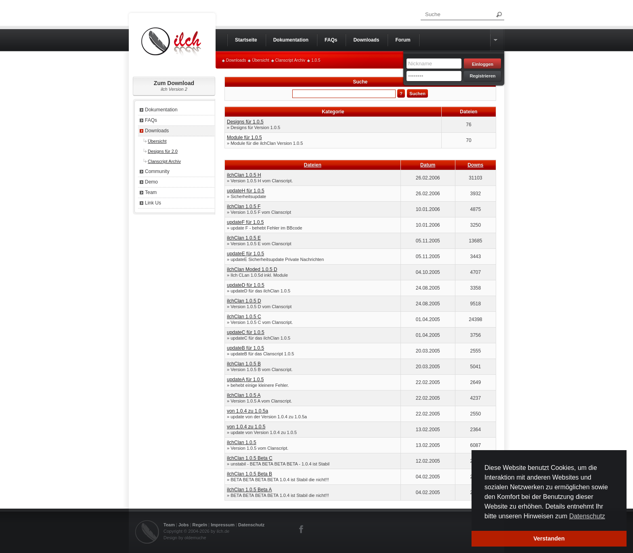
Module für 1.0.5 (244, 137)
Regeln (200, 524)
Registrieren (482, 75)
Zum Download (174, 86)
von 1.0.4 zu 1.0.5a (247, 411)
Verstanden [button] (549, 538)
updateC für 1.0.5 (245, 332)
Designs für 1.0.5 (245, 122)
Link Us (153, 203)
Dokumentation (161, 110)
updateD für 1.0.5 (245, 285)
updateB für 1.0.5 (245, 348)
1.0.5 (315, 60)
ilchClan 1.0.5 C (244, 316)
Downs (475, 165)
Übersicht (260, 60)
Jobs (183, 524)
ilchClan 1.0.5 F (243, 206)
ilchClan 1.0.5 (241, 442)
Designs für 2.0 (163, 151)
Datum (427, 165)
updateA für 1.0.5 (245, 379)
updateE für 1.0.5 (245, 254)
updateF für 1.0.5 (245, 222)
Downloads (236, 60)
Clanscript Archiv (290, 60)
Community (157, 171)
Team (151, 192)
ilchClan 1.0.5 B (244, 364)
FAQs (151, 120)
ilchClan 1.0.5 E (244, 238)
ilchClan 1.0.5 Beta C (249, 458)
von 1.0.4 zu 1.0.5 (246, 427)
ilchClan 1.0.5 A (243, 395)
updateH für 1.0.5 (245, 191)
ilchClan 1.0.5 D (244, 301)
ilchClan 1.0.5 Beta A (249, 489)
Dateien (312, 165)
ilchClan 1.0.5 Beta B (249, 474)
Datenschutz (251, 524)
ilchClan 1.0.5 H (244, 175)
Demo (151, 182)
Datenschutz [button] (587, 516)
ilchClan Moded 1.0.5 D (252, 269)
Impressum (223, 524)
